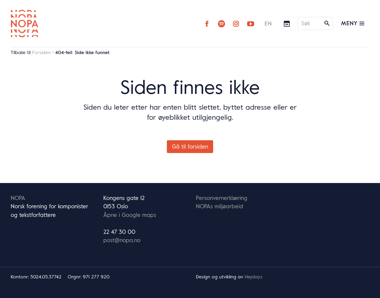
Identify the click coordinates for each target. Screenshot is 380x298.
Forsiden (41, 52)
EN (268, 23)
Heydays (253, 276)
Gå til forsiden (190, 146)
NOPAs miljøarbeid (219, 206)
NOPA (18, 198)
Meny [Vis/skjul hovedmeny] (352, 23)
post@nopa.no (121, 240)
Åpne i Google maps (129, 215)
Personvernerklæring (221, 198)
